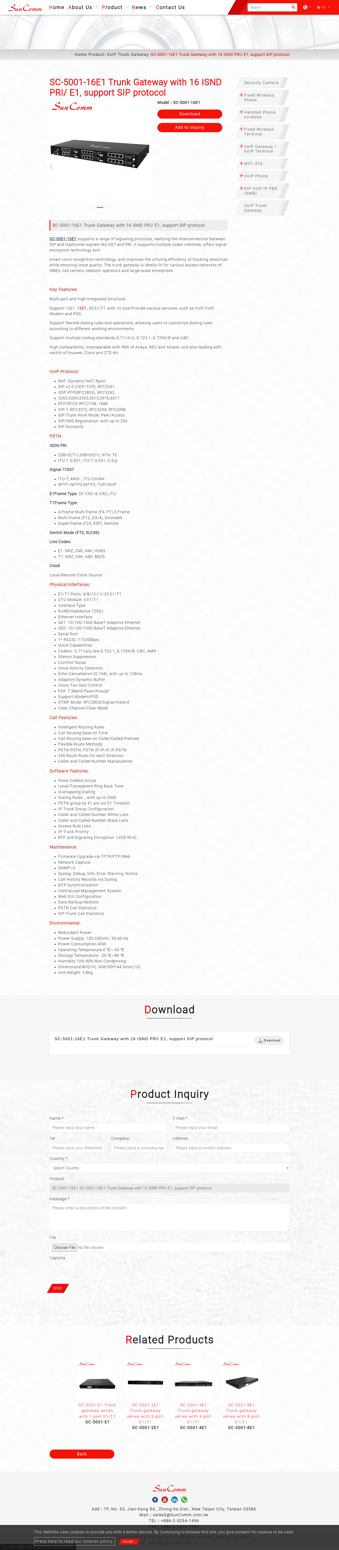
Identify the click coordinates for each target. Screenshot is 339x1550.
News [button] (140, 7)
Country (59, 1158)
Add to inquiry (190, 127)
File (53, 1237)
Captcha (58, 1258)
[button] (53, 155)
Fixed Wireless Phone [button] (259, 97)
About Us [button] (81, 7)
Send (57, 1288)
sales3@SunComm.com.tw (180, 1515)
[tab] (261, 82)
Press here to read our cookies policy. (74, 1541)
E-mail (180, 1118)
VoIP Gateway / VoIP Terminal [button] (260, 149)
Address (180, 1138)
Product (96, 54)
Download (189, 114)
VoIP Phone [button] (256, 176)
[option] (97, 1394)
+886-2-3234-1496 (180, 1520)
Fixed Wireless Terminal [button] (259, 131)
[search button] (292, 8)
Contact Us (170, 7)
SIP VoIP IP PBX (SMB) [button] (261, 191)
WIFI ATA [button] (253, 163)
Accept (128, 1541)
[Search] (272, 7)
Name (57, 1118)
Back (82, 1454)
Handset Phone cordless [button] (260, 114)
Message (60, 1199)
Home (57, 7)
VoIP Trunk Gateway (128, 54)
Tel (52, 1138)
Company (120, 1138)
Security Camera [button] (261, 82)
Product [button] (113, 7)
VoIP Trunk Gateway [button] (255, 208)
